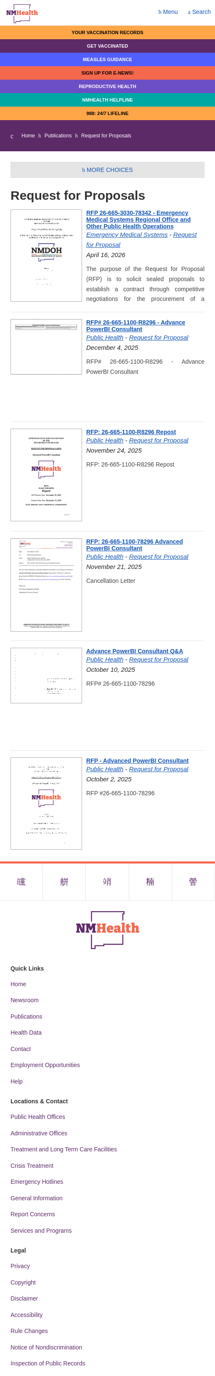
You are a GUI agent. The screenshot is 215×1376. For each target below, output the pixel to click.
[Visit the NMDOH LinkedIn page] (150, 882)
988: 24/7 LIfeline (107, 113)
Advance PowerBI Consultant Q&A (134, 651)
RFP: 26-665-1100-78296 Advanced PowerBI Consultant (134, 545)
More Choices (107, 169)
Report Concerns (33, 1214)
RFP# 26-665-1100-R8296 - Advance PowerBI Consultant (135, 326)
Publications (58, 136)
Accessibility (26, 1315)
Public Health (104, 337)
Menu (168, 11)
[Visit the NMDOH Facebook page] (21, 882)
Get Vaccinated (107, 45)
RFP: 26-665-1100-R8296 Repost (131, 432)
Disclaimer (24, 1298)
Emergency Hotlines (37, 1181)
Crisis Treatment (32, 1165)
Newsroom (25, 1000)
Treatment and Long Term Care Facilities (64, 1149)
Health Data (26, 1032)
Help (17, 1081)
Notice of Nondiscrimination (46, 1347)
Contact (21, 1049)
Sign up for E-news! (107, 72)
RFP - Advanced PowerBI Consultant (137, 760)
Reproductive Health (107, 86)
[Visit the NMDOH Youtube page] (193, 882)
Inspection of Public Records (48, 1363)
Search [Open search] (199, 11)
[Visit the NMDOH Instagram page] (107, 882)
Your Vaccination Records (107, 32)
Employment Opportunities (45, 1065)
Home (28, 136)
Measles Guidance (107, 59)
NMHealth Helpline (107, 99)
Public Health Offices (38, 1116)
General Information (37, 1198)
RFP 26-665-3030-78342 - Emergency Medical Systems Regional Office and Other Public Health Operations (138, 219)
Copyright (23, 1282)
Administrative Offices (39, 1133)
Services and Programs (41, 1230)
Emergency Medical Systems (126, 234)
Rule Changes (29, 1331)
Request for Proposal (158, 337)
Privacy (20, 1266)
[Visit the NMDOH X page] (64, 882)
